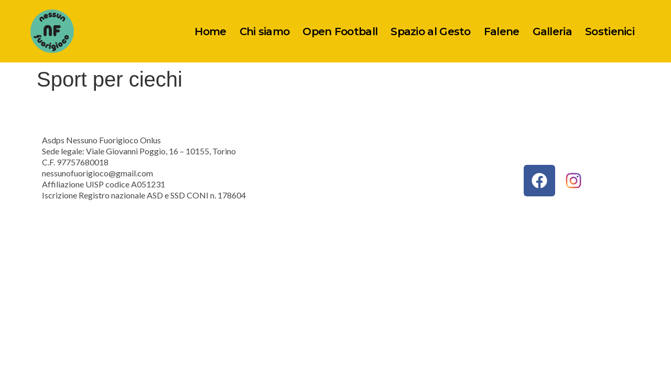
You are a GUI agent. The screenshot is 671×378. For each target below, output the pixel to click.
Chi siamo (265, 31)
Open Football (339, 31)
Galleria (552, 31)
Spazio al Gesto (431, 31)
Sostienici (609, 31)
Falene (502, 31)
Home (210, 31)
